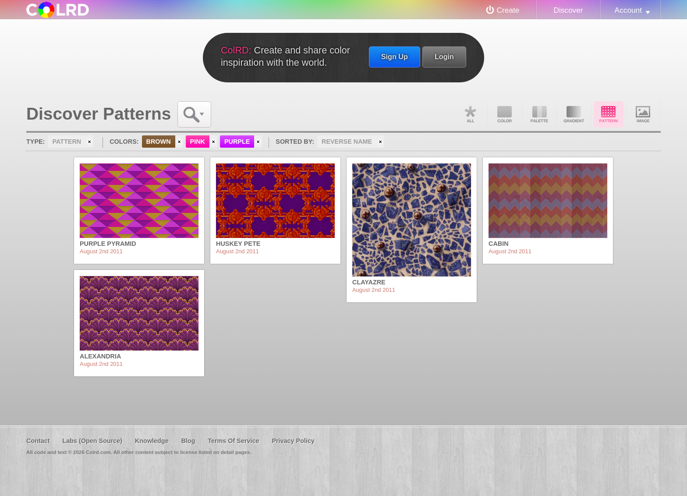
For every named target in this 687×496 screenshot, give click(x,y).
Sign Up (394, 56)
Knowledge (152, 440)
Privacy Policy (293, 440)
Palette (539, 114)
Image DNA (643, 114)
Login (444, 56)
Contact (38, 440)
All (470, 114)
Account (628, 10)
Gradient (574, 114)
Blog (188, 440)
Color (505, 114)
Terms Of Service (233, 440)
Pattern (608, 114)
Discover (568, 10)
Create (508, 10)
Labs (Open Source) (92, 440)
